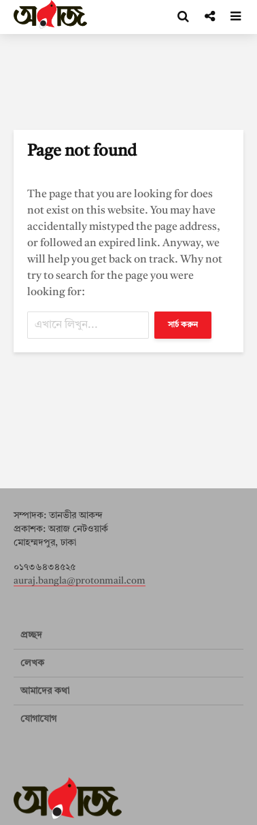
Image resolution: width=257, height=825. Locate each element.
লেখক (32, 663)
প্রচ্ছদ (31, 635)
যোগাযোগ (38, 719)
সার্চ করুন (183, 325)
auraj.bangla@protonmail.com (79, 581)
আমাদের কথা (44, 691)
